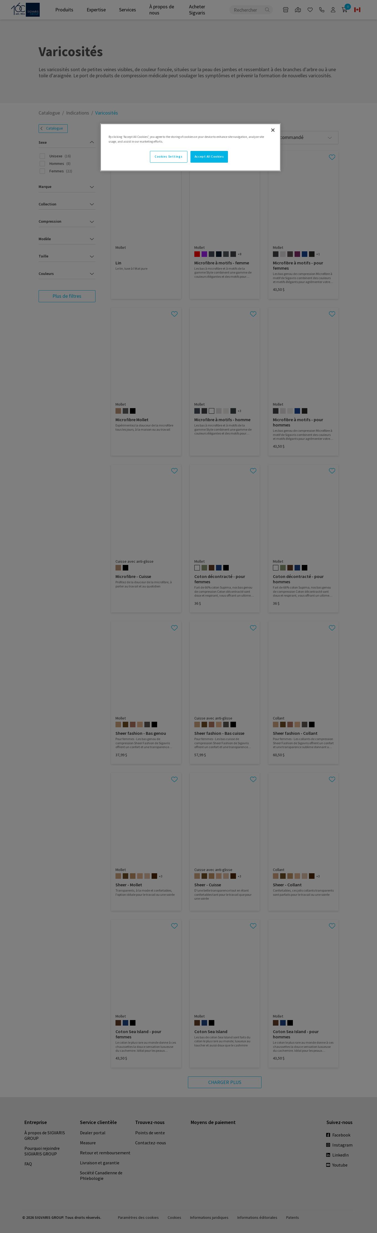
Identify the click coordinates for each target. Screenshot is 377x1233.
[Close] (273, 130)
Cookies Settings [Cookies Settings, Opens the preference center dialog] (168, 156)
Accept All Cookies (209, 156)
